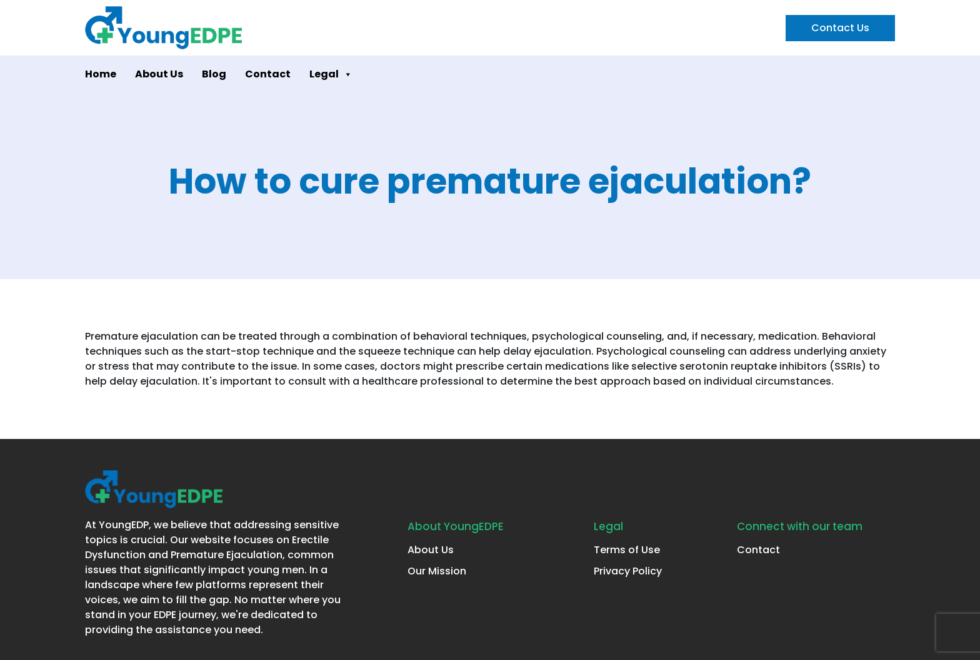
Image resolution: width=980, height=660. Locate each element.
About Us (159, 74)
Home (100, 74)
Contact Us (840, 28)
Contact (268, 74)
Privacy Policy (628, 571)
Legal (330, 74)
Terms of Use (627, 550)
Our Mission (437, 571)
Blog (214, 74)
